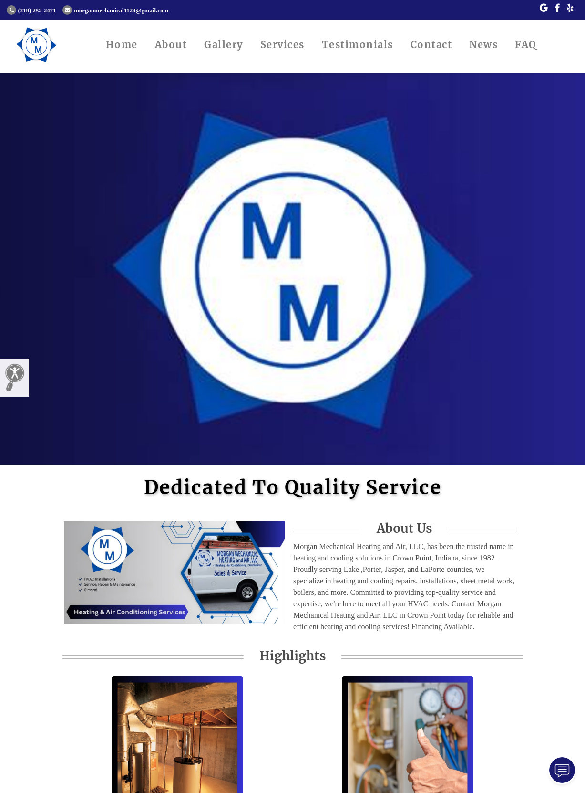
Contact (431, 45)
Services (282, 45)
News (483, 45)
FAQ (526, 45)
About (171, 45)
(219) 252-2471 (31, 10)
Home (122, 45)
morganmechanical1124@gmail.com (115, 10)
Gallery (223, 45)
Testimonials (357, 45)
